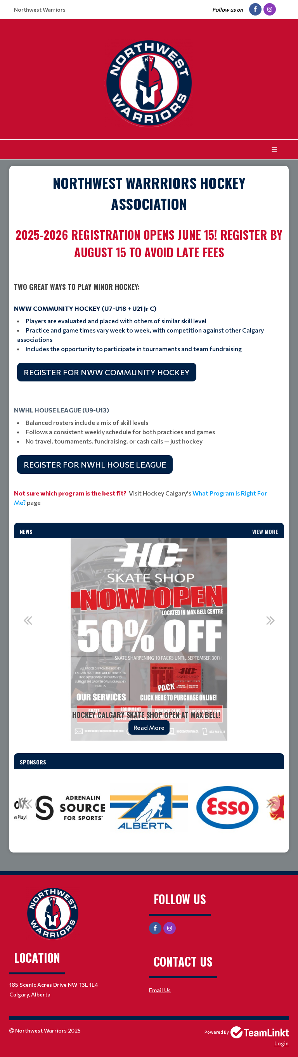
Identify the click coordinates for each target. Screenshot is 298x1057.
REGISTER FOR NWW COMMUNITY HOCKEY (107, 372)
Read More (149, 727)
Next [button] (270, 620)
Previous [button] (27, 620)
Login (281, 1043)
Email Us (160, 990)
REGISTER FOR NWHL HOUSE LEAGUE (95, 464)
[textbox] (149, 193)
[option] (149, 639)
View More (265, 531)
